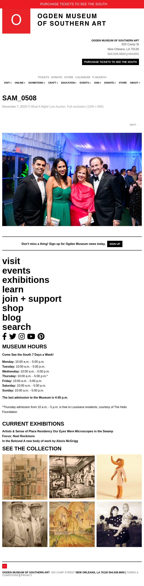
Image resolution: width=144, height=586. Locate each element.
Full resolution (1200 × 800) (85, 106)
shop (13, 308)
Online (20, 83)
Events (85, 83)
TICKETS (43, 77)
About (135, 83)
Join (97, 83)
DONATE (56, 77)
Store (123, 83)
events (16, 270)
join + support (32, 299)
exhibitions (25, 280)
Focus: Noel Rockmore (18, 436)
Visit (8, 83)
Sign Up (114, 243)
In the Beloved (40, 441)
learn (13, 289)
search (16, 327)
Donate (110, 83)
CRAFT (53, 83)
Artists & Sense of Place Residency (57, 431)
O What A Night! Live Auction (47, 106)
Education (68, 83)
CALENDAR (82, 77)
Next (134, 124)
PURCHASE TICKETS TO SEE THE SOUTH (110, 61)
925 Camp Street (63, 572)
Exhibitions (36, 83)
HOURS (133, 54)
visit (11, 261)
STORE (68, 77)
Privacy (26, 575)
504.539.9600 (117, 54)
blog (11, 317)
